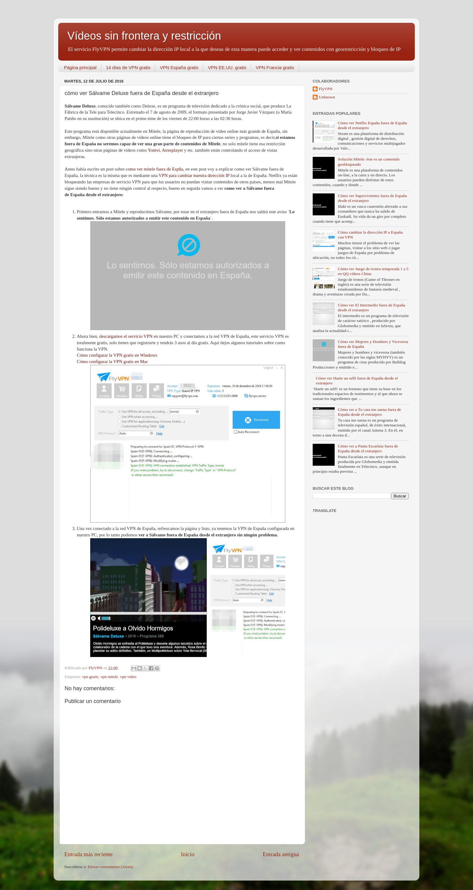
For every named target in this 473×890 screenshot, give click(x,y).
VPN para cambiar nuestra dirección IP (194, 175)
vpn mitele (109, 676)
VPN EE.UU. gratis (227, 67)
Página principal (80, 67)
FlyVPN (326, 89)
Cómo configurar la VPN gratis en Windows (117, 355)
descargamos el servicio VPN (126, 336)
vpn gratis (90, 676)
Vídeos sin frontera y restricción (144, 36)
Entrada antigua (281, 854)
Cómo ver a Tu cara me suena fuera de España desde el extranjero (369, 412)
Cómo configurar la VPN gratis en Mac (112, 361)
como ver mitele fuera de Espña (154, 169)
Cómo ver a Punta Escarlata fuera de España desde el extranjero (368, 448)
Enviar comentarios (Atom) (110, 866)
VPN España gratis (179, 67)
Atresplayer (172, 150)
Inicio (187, 854)
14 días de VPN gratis (128, 67)
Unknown (327, 97)
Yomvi (154, 150)
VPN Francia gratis (275, 67)
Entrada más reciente (88, 854)
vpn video (128, 676)
